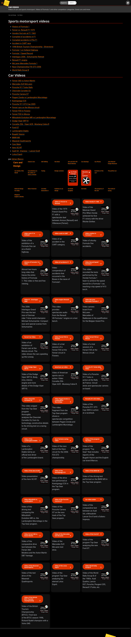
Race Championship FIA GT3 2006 (26, 67)
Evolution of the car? (99, 171)
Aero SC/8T (17, 147)
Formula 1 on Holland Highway (25, 50)
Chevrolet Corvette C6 (21, 91)
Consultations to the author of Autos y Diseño (32, 172)
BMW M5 (16, 137)
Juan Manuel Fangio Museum (112, 162)
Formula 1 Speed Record (22, 53)
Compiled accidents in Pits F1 (24, 40)
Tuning (43, 171)
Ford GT (15, 127)
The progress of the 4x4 (99, 189)
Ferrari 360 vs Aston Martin (23, 81)
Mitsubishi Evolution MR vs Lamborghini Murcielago (34, 117)
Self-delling (44, 161)
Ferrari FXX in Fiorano (21, 111)
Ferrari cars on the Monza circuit (26, 107)
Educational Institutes (86, 177)
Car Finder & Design (73, 176)
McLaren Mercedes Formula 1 (24, 63)
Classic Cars (31, 161)
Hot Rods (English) (70, 189)
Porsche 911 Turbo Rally (22, 87)
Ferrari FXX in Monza (21, 114)
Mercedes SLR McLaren (22, 84)
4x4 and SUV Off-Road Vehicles (73, 162)
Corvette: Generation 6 (44, 189)
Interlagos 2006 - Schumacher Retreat (28, 57)
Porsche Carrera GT (20, 94)
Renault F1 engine (19, 60)
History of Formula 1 (20, 27)
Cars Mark (16, 144)
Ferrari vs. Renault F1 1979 (23, 30)
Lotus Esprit (17, 154)
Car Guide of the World (19, 171)
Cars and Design (17, 164)
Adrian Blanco (17, 159)
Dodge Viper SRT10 (20, 121)
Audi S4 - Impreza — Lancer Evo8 (26, 151)
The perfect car (112, 171)
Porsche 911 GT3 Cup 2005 (23, 104)
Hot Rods (57, 161)
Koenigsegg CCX (19, 101)
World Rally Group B (20, 70)
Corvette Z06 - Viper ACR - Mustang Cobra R (30, 124)
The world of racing (111, 189)
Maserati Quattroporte (21, 141)
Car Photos (98, 161)
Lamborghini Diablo (20, 131)
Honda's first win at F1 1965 (24, 33)
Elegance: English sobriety (19, 195)
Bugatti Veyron (18, 134)
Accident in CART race (21, 43)
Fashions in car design (58, 189)
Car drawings (85, 161)
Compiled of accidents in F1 (24, 37)
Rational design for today (18, 189)
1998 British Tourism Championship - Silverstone (32, 47)
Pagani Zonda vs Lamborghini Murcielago (29, 97)
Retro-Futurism (32, 188)
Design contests (59, 171)
